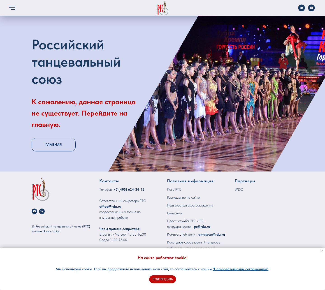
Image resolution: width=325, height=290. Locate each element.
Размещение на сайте (183, 197)
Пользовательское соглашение (190, 205)
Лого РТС (174, 189)
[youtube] (34, 211)
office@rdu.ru (110, 206)
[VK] (301, 10)
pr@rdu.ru (202, 226)
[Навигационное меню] (12, 8)
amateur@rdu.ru (211, 234)
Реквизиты (174, 213)
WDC (239, 189)
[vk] (42, 211)
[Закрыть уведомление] (321, 251)
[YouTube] (311, 10)
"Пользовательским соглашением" (240, 269)
